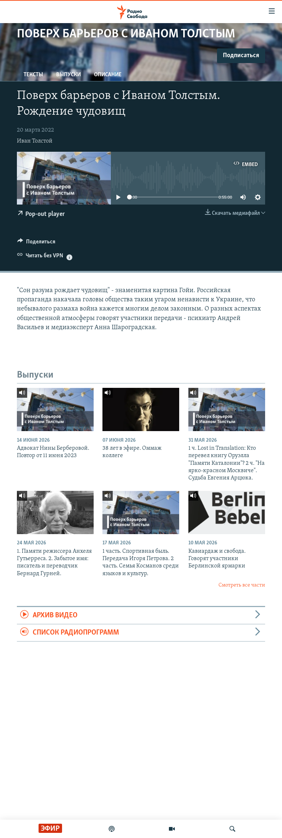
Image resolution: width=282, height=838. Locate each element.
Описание (108, 75)
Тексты (33, 75)
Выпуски (68, 75)
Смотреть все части (241, 585)
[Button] (36, 243)
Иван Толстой (35, 141)
